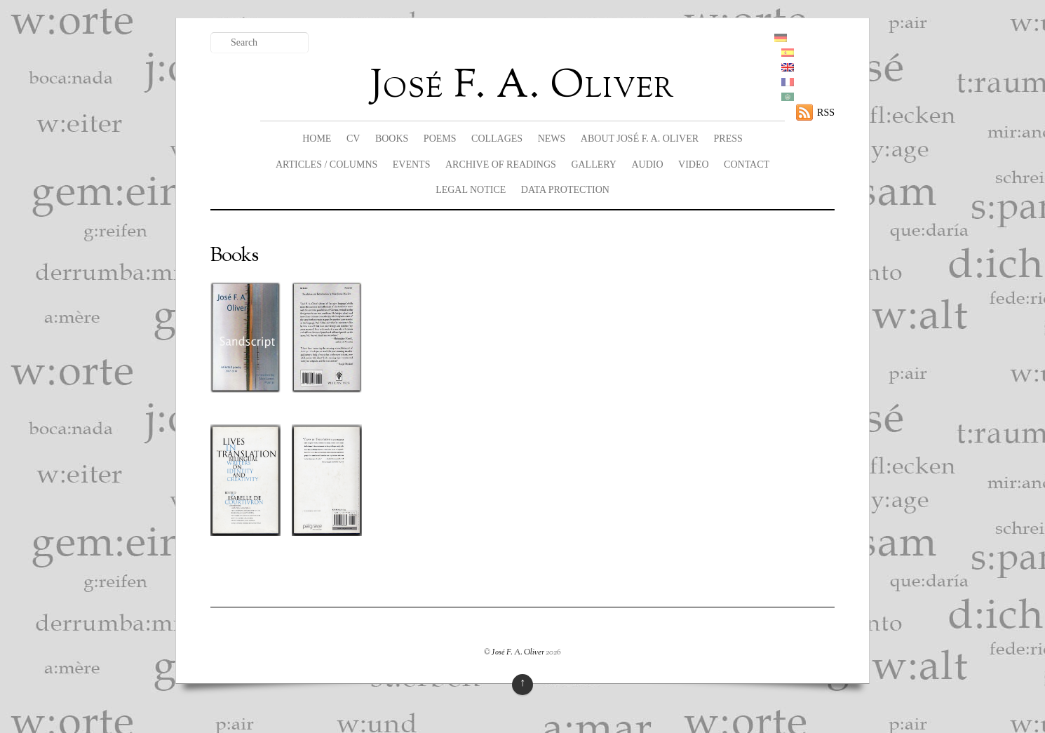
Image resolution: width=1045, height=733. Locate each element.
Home (316, 138)
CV (353, 138)
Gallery (593, 164)
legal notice (471, 189)
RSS (826, 112)
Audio (647, 164)
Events (412, 164)
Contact (746, 164)
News (552, 138)
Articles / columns (326, 164)
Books (391, 138)
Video (693, 164)
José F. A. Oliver (518, 652)
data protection (565, 189)
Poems (440, 138)
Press (728, 138)
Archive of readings (500, 164)
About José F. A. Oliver (640, 138)
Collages (496, 138)
